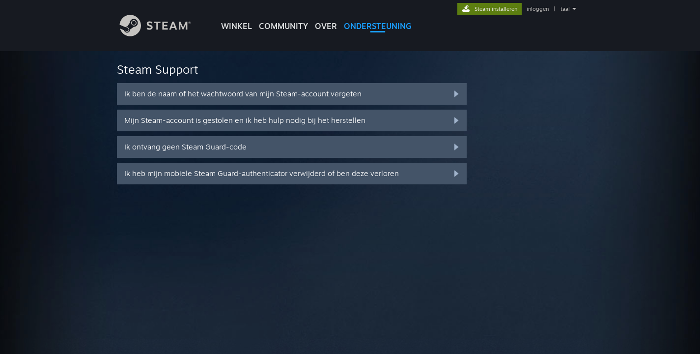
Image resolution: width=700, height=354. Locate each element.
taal (565, 8)
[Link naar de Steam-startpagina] (162, 34)
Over (326, 26)
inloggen (538, 8)
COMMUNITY (283, 26)
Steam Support (157, 69)
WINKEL (236, 26)
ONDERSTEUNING (378, 26)
